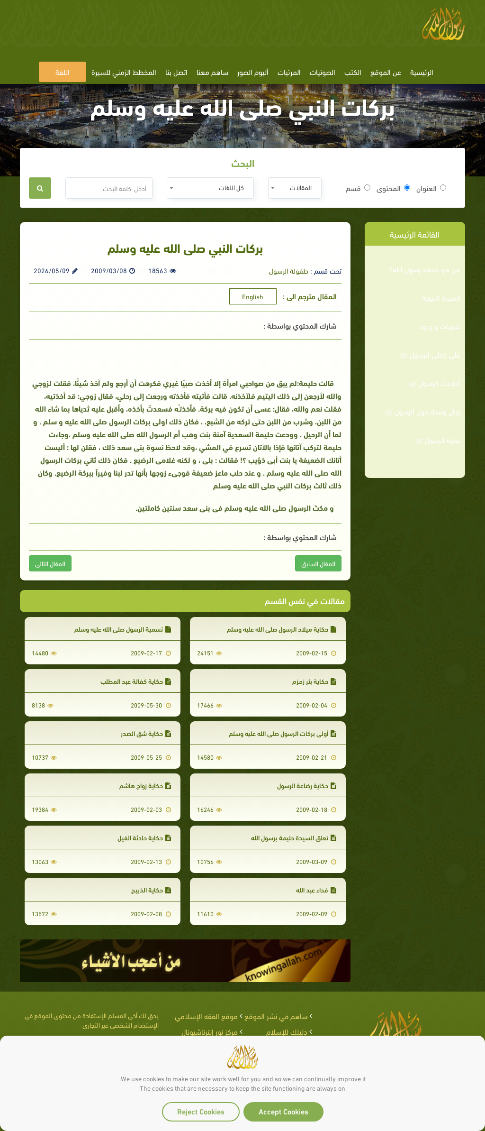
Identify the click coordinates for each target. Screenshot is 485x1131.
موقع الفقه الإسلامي (206, 1015)
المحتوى (393, 188)
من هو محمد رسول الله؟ (424, 269)
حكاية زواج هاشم (145, 785)
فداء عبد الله (316, 889)
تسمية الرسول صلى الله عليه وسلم (122, 629)
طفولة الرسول (288, 270)
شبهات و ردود (439, 326)
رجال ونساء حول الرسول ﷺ (422, 411)
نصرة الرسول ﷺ (437, 439)
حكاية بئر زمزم (314, 681)
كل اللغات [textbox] (231, 187)
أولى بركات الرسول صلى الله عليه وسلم (282, 733)
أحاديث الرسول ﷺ (434, 382)
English (252, 296)
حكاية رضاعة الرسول (306, 785)
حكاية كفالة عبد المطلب (135, 681)
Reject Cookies (201, 1110)
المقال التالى (50, 563)
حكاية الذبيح (151, 889)
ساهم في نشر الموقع (275, 1015)
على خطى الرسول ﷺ (430, 354)
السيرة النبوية (441, 297)
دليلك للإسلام (286, 1031)
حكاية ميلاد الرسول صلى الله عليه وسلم (281, 629)
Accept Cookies (283, 1110)
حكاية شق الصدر (146, 733)
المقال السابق (318, 563)
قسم (358, 188)
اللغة (62, 71)
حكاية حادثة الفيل (144, 837)
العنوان (431, 188)
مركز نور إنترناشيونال (209, 1031)
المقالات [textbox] (301, 187)
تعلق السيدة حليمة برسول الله (293, 837)
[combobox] (295, 188)
